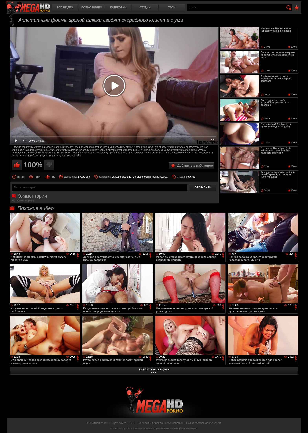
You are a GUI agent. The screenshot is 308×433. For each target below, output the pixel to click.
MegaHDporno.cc (28, 7)
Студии (144, 7)
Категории (118, 7)
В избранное (296, 7)
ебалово (190, 176)
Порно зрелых (160, 176)
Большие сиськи (142, 176)
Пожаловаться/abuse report (203, 423)
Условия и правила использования (160, 423)
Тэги (171, 7)
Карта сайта (118, 423)
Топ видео (65, 7)
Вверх (302, 425)
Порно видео (91, 7)
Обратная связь (97, 423)
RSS (132, 423)
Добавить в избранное (195, 165)
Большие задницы (122, 176)
